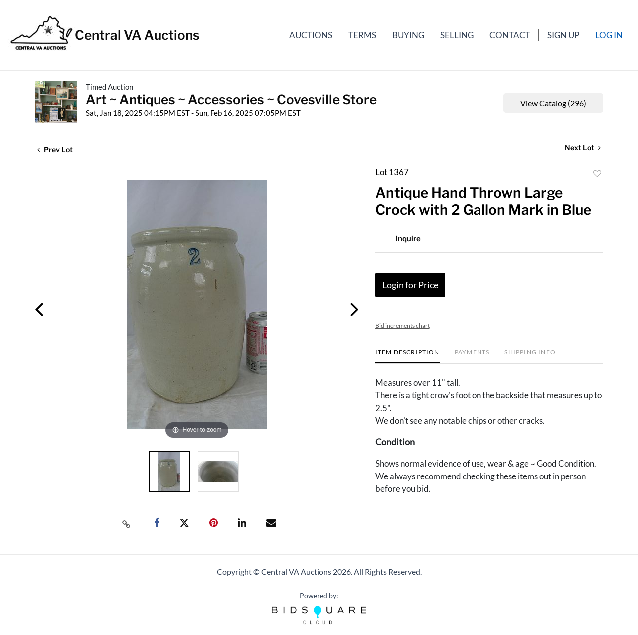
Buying (408, 35)
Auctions (310, 35)
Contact (509, 35)
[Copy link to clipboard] (127, 523)
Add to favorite (597, 173)
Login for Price (410, 284)
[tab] (407, 356)
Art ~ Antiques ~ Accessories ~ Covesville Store (231, 99)
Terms (362, 35)
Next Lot (583, 147)
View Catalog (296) (553, 103)
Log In (609, 35)
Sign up (563, 35)
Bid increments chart (402, 325)
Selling (457, 35)
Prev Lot (55, 149)
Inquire (408, 238)
